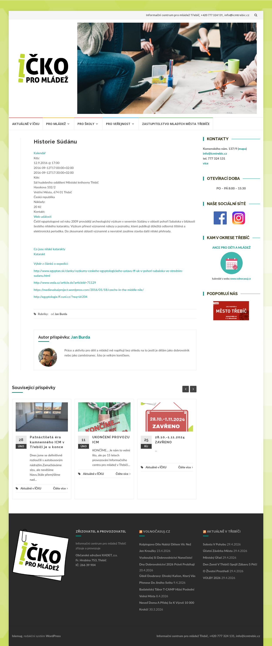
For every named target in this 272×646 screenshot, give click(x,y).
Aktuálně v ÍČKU (25, 124)
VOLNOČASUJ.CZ (156, 531)
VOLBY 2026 (212, 578)
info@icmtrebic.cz (215, 153)
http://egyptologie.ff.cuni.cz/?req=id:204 (60, 297)
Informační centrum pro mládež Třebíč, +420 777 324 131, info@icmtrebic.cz (197, 15)
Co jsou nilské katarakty (49, 249)
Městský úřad (212, 557)
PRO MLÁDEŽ (56, 124)
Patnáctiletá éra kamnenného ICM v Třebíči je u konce (47, 442)
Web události (42, 216)
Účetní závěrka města (218, 551)
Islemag (17, 636)
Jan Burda (61, 314)
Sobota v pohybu (214, 544)
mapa (242, 148)
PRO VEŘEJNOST (118, 124)
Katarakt (39, 254)
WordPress (53, 636)
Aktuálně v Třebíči (224, 531)
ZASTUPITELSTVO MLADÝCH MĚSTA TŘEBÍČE (176, 124)
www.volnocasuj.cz (240, 278)
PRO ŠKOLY (85, 124)
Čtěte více (60, 488)
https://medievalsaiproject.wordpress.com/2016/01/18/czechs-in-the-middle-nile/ (89, 290)
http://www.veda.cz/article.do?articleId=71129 (65, 282)
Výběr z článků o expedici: (51, 263)
